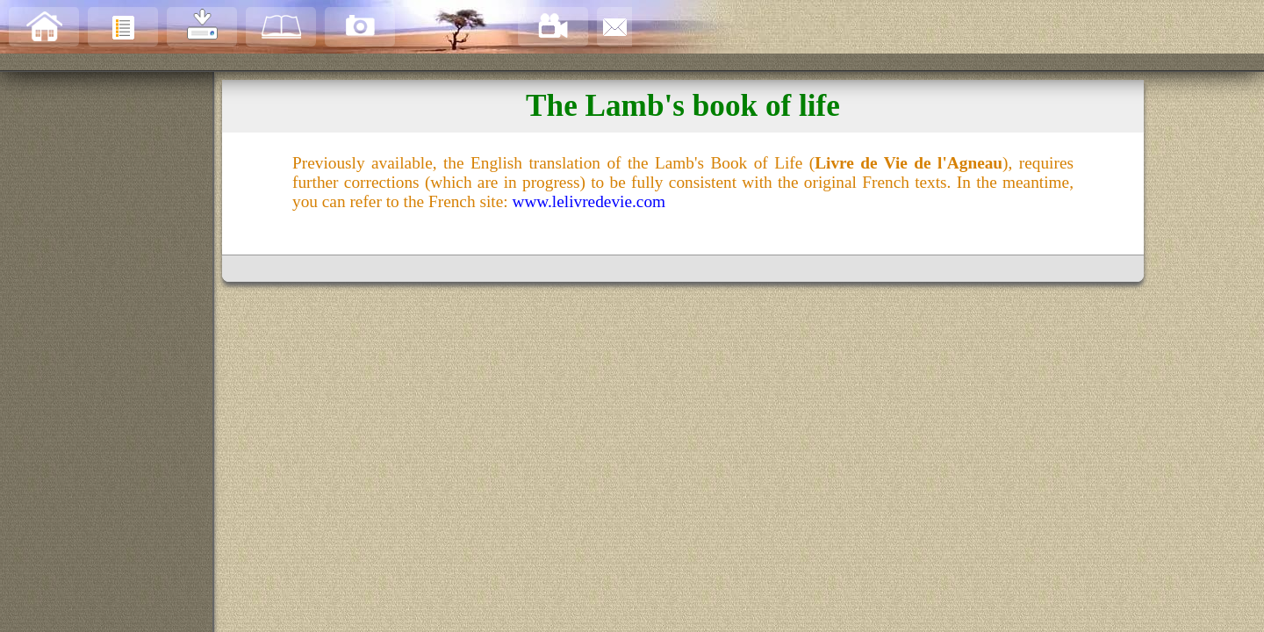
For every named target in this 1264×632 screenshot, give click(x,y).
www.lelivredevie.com (588, 201)
